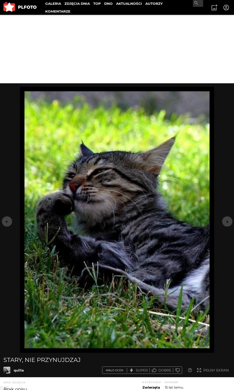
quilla (19, 370)
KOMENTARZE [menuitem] (57, 11)
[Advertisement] (117, 49)
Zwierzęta (151, 387)
